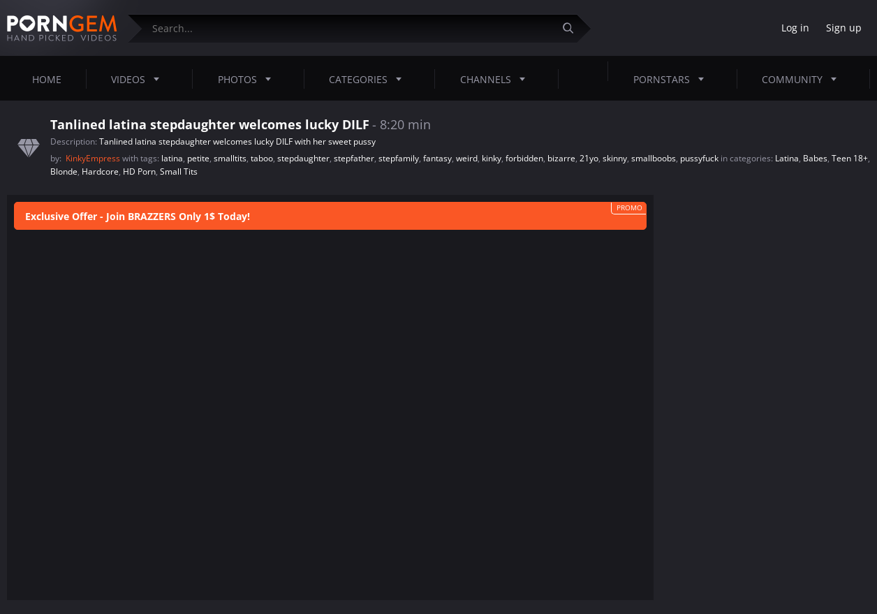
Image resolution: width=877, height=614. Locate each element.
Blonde (64, 171)
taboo (262, 158)
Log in (795, 27)
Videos (139, 79)
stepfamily (398, 158)
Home (46, 79)
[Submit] (573, 28)
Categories (369, 79)
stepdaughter (303, 158)
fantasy (437, 158)
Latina (787, 158)
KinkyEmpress (94, 158)
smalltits (230, 158)
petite (198, 158)
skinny (615, 158)
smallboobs (653, 158)
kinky (491, 158)
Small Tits (179, 171)
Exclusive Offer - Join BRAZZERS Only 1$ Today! (137, 216)
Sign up (844, 27)
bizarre (561, 158)
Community (803, 79)
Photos (248, 79)
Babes (815, 158)
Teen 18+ (850, 158)
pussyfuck (699, 158)
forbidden (524, 158)
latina (172, 158)
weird (467, 158)
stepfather (354, 158)
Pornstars (672, 79)
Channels (496, 79)
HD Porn (139, 171)
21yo (589, 158)
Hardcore (100, 171)
